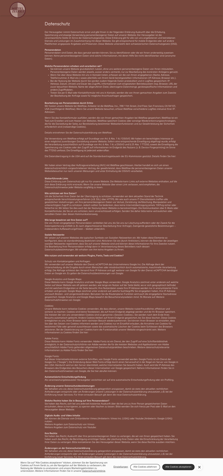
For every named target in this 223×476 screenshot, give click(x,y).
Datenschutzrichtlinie (93, 471)
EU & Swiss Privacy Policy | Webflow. (132, 133)
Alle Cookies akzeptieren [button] (178, 467)
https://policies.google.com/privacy (136, 371)
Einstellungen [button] (120, 467)
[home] (19, 10)
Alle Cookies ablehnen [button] (145, 467)
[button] (199, 467)
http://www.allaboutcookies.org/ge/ (108, 333)
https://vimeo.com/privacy (109, 424)
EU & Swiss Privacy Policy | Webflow (64, 159)
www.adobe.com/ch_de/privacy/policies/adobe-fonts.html (125, 350)
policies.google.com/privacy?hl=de (142, 273)
